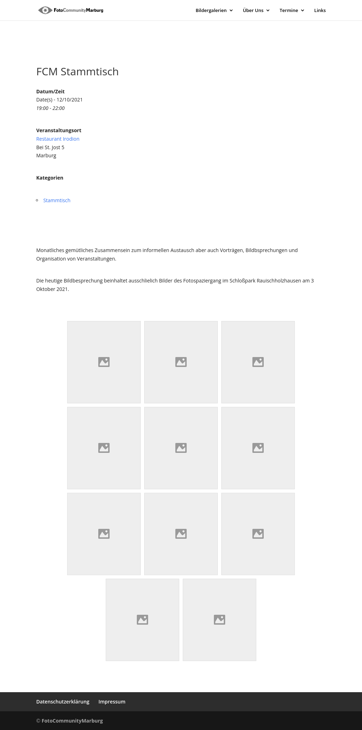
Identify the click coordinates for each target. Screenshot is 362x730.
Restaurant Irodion (57, 138)
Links (320, 10)
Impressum (111, 701)
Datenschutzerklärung (62, 701)
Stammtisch (56, 200)
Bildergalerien (211, 10)
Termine (289, 10)
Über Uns (253, 10)
